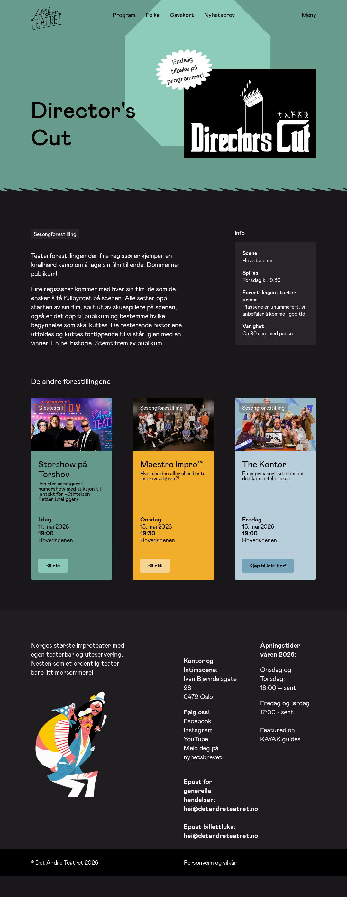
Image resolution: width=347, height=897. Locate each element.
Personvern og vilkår (210, 860)
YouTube (196, 737)
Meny (309, 15)
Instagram (198, 728)
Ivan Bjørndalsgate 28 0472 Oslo (210, 676)
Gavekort (182, 14)
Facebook (197, 719)
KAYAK (270, 737)
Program (124, 14)
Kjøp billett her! (267, 563)
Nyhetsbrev (219, 14)
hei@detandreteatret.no (221, 806)
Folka (153, 14)
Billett (52, 563)
